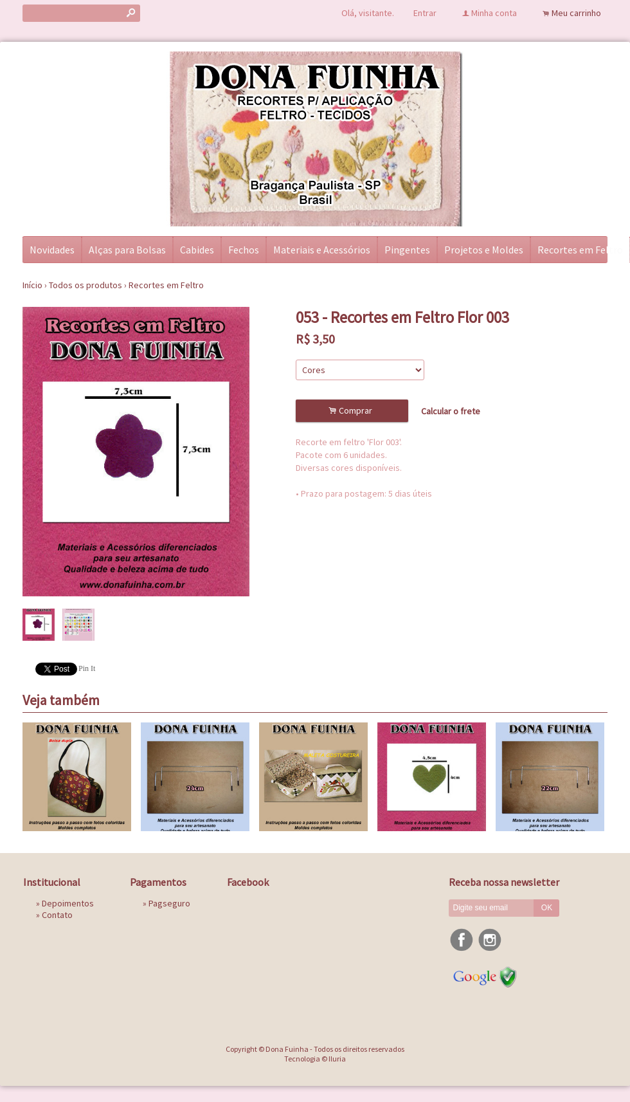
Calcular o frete (450, 411)
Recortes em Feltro (580, 249)
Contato (57, 915)
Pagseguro (169, 903)
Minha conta (494, 13)
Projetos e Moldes (483, 249)
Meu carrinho (576, 13)
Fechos (243, 249)
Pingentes (407, 249)
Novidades (52, 249)
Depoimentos (68, 903)
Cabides (197, 249)
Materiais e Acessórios (321, 249)
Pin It (86, 668)
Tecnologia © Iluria (315, 1058)
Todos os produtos (85, 285)
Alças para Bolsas (127, 249)
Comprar (352, 411)
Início (32, 285)
